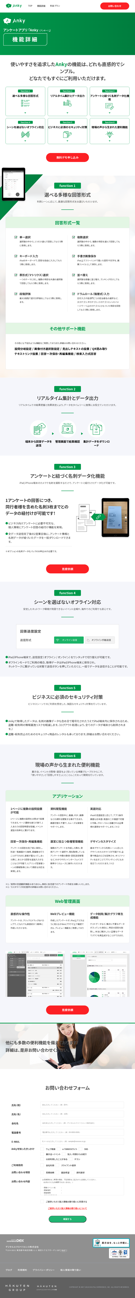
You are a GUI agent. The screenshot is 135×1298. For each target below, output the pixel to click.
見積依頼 (67, 569)
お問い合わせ (114, 6)
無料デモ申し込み (67, 157)
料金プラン (55, 5)
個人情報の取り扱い (70, 1270)
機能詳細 (41, 5)
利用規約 (22, 1270)
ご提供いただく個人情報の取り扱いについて (67, 1208)
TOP (30, 5)
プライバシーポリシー (44, 1270)
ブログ (9, 1270)
